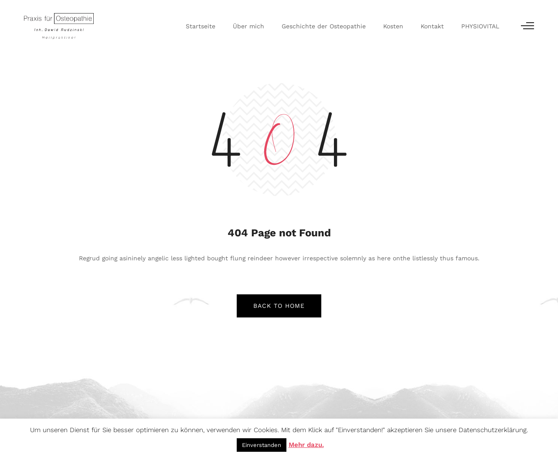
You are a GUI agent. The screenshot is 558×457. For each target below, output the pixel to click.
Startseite (200, 26)
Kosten (393, 26)
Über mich (248, 26)
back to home (279, 305)
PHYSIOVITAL (480, 26)
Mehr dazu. (306, 445)
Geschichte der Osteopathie (324, 26)
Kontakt (432, 26)
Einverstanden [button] (261, 445)
